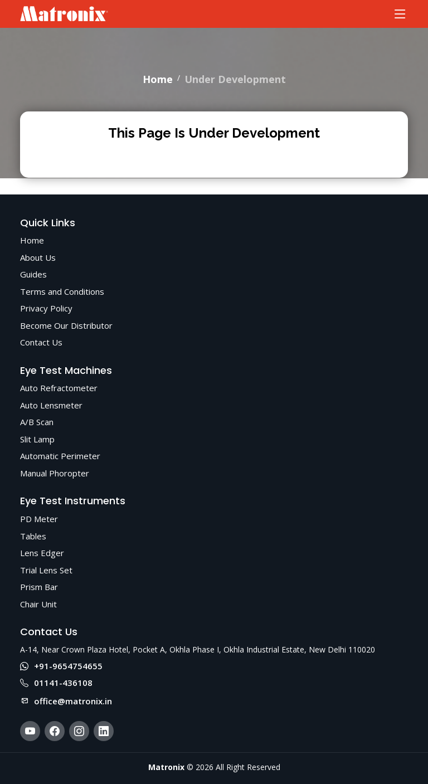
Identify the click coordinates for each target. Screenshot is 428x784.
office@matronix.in (66, 701)
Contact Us (41, 342)
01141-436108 (56, 682)
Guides (33, 274)
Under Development (235, 79)
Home (158, 79)
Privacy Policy (46, 308)
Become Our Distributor (66, 325)
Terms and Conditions (62, 291)
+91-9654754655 (61, 665)
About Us (38, 257)
